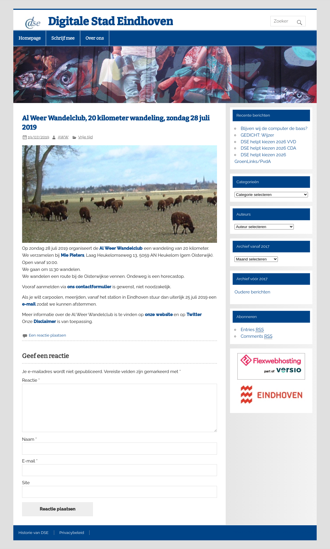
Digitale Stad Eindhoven (110, 21)
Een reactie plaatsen (47, 335)
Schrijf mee (62, 38)
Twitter (194, 314)
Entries (252, 330)
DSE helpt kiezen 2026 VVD (268, 141)
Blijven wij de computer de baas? (274, 128)
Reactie (31, 380)
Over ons (94, 38)
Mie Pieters (72, 255)
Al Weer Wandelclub (121, 248)
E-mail (30, 461)
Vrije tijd (85, 137)
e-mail (29, 304)
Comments (257, 336)
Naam (29, 439)
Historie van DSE (34, 533)
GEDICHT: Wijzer (257, 135)
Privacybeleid (71, 533)
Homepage (30, 38)
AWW (63, 137)
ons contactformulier (89, 286)
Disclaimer (45, 321)
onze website (159, 314)
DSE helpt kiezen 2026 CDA (268, 148)
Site (26, 483)
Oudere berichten (252, 292)
